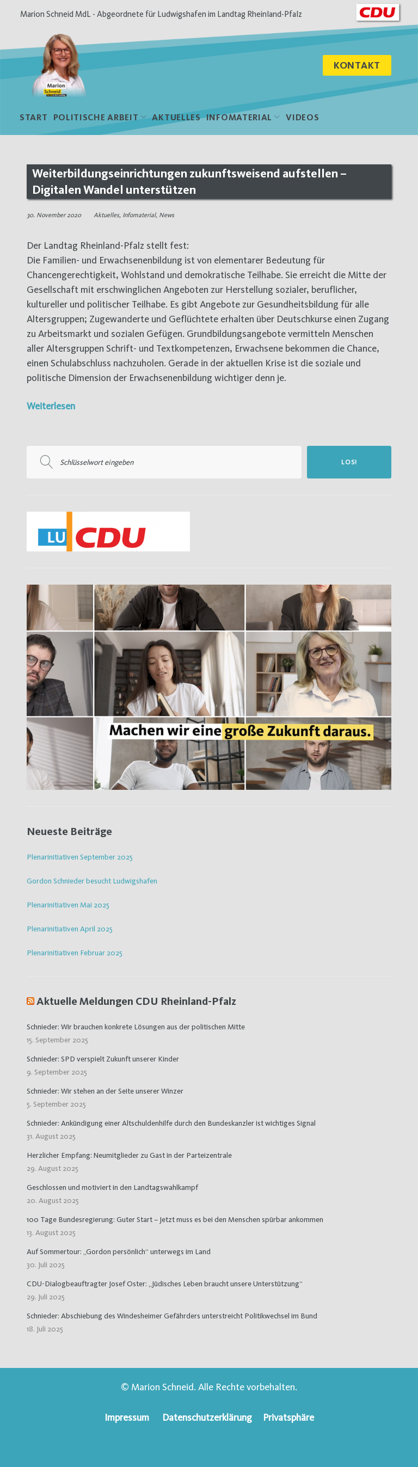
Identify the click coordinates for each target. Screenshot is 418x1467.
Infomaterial (239, 119)
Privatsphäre (288, 1417)
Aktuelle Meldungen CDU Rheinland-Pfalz (136, 1002)
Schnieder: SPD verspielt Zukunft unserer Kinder (103, 1059)
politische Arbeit (96, 119)
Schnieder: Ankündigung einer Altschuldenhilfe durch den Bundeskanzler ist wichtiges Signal (171, 1124)
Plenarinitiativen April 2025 (70, 930)
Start (34, 119)
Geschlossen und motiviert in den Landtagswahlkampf (112, 1188)
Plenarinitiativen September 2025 (80, 858)
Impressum (126, 1417)
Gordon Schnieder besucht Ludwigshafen (92, 882)
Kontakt (357, 66)
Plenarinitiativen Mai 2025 (68, 906)
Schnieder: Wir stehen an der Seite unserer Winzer (105, 1092)
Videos (302, 119)
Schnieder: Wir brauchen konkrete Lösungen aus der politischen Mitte (136, 1027)
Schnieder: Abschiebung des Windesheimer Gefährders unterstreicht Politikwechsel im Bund (172, 1316)
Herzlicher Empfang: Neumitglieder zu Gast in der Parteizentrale (129, 1156)
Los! (349, 464)
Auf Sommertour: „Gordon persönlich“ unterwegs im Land (119, 1252)
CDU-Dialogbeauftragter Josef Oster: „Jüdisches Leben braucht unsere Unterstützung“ (165, 1284)
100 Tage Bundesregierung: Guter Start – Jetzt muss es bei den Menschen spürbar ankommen (175, 1220)
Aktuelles (176, 119)
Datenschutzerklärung (207, 1417)
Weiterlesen (51, 407)
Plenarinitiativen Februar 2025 (74, 953)
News (166, 216)
